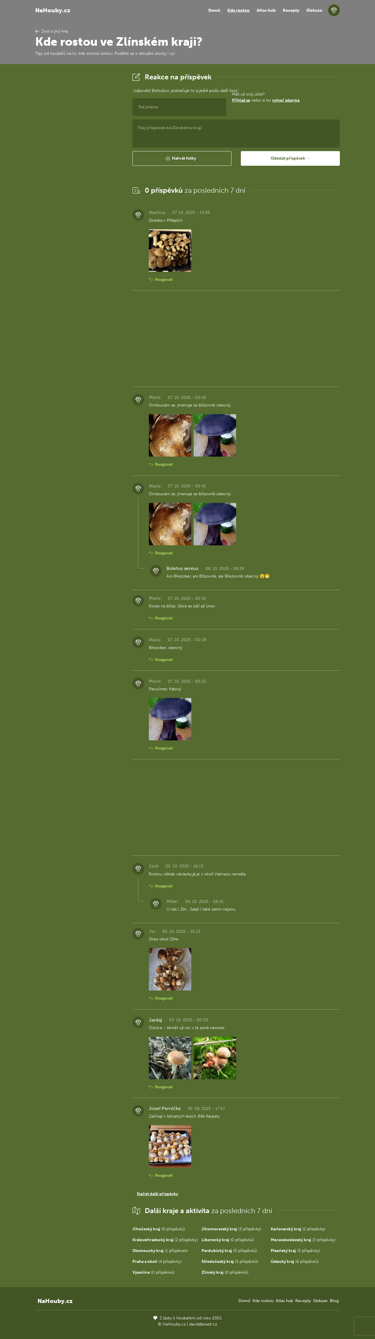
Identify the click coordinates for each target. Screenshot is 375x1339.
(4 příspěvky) (157, 1261)
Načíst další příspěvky (157, 1193)
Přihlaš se (241, 100)
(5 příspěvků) (230, 1261)
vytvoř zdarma (285, 100)
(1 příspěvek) (160, 1250)
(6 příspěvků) (295, 1261)
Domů (214, 10)
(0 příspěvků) (158, 1229)
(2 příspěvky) (298, 1229)
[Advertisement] (79, 159)
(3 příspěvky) (231, 1229)
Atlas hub (266, 10)
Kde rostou (238, 10)
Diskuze (314, 10)
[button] (181, 158)
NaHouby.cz (52, 10)
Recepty (291, 10)
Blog (334, 1300)
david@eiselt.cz (203, 1324)
